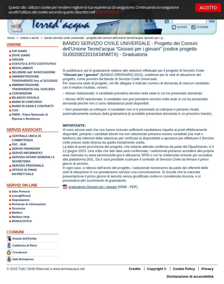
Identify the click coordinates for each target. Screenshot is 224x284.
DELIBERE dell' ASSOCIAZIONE (33, 72)
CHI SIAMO (19, 51)
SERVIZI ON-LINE (22, 185)
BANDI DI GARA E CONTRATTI (32, 106)
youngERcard (21, 195)
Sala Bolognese (23, 259)
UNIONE (14, 44)
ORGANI (17, 59)
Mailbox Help (21, 216)
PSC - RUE (19, 144)
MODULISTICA (22, 221)
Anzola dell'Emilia (24, 238)
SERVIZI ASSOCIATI (24, 129)
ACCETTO (208, 8)
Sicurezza (18, 208)
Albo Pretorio (21, 191)
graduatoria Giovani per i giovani (93, 187)
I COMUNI (15, 232)
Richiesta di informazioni (29, 204)
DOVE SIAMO (21, 55)
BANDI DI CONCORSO (27, 101)
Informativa (107, 11)
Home (10, 37)
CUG (15, 110)
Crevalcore (19, 252)
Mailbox (17, 212)
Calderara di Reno (24, 245)
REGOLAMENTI (22, 68)
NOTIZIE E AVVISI (29, 37)
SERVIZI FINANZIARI (26, 148)
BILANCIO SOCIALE (25, 97)
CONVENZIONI (22, 93)
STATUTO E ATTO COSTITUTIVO (34, 63)
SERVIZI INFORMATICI (27, 152)
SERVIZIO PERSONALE (28, 165)
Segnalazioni (20, 199)
